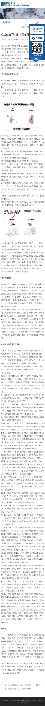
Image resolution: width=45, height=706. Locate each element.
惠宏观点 (6, 22)
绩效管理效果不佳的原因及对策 (20, 689)
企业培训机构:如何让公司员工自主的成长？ (24, 685)
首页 (23, 27)
